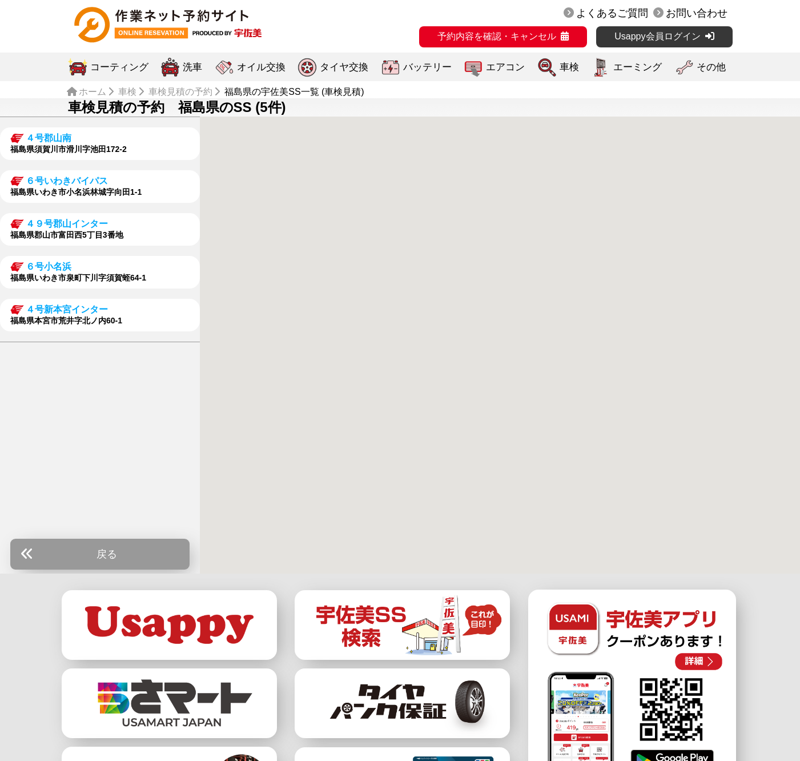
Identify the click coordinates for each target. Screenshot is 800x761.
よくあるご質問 (612, 13)
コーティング (119, 67)
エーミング (637, 67)
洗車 (192, 67)
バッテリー (427, 67)
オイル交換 (261, 67)
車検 (569, 67)
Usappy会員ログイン (657, 36)
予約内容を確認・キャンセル (496, 36)
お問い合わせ (696, 13)
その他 (711, 67)
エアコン (505, 67)
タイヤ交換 (344, 67)
